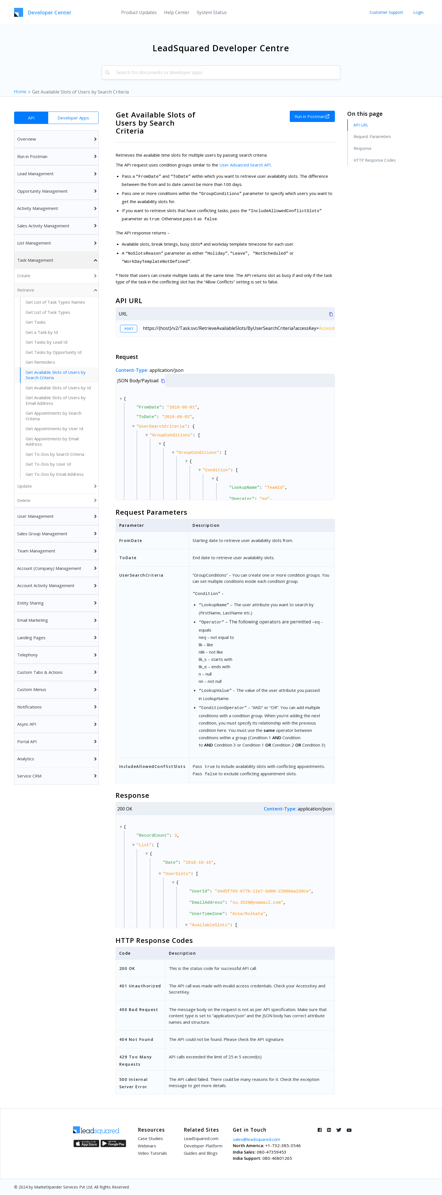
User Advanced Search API (245, 165)
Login (418, 12)
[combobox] (221, 72)
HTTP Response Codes (374, 160)
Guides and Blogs (201, 1153)
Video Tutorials (152, 1153)
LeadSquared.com (201, 1138)
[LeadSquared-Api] (42, 12)
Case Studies (150, 1138)
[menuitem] (139, 12)
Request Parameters (372, 136)
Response (362, 148)
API (31, 118)
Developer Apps (73, 118)
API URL (360, 125)
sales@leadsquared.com (256, 1139)
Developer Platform (203, 1146)
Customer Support (386, 12)
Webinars (147, 1146)
